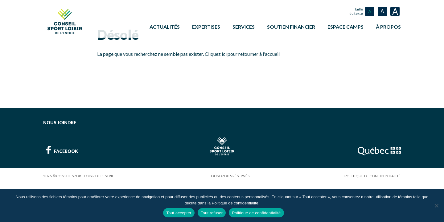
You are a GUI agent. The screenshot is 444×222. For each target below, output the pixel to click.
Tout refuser (212, 213)
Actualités (165, 27)
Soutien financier (291, 27)
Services (243, 27)
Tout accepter (178, 213)
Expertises (206, 27)
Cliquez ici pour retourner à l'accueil (242, 53)
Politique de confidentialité (372, 175)
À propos (388, 27)
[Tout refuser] (436, 206)
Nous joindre (59, 122)
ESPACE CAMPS (345, 27)
